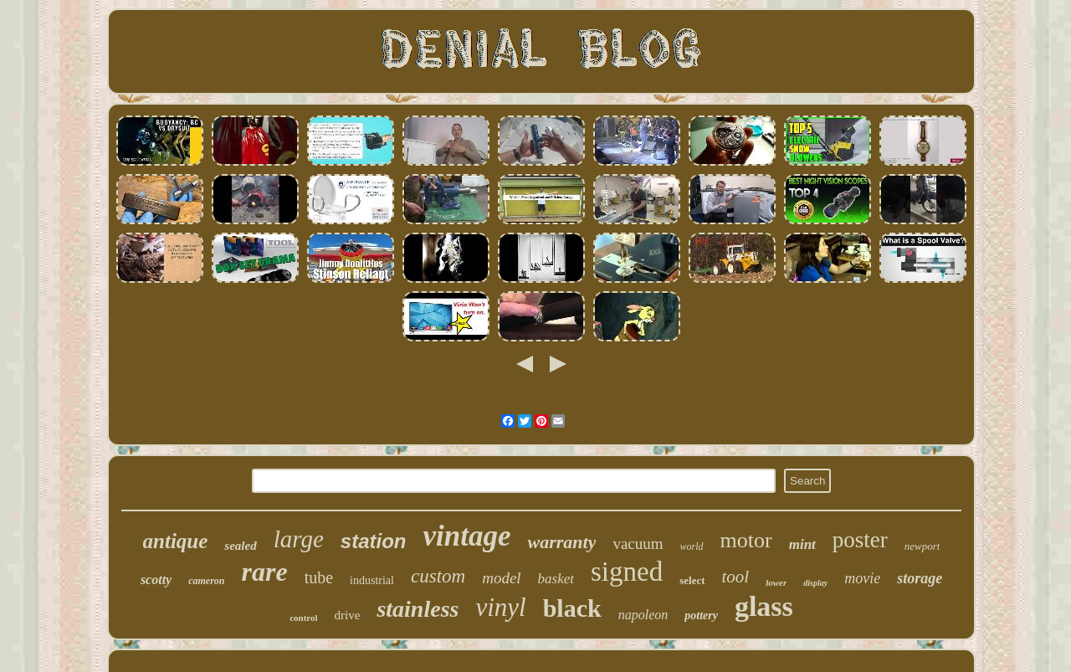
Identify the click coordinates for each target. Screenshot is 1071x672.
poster (860, 539)
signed (627, 572)
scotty (156, 579)
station (374, 541)
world (692, 546)
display (815, 582)
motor (746, 540)
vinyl (500, 607)
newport (922, 546)
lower (776, 582)
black (572, 608)
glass (764, 606)
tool (736, 577)
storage (919, 578)
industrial (372, 580)
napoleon (643, 615)
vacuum (637, 543)
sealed (240, 545)
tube (319, 577)
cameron (206, 581)
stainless (418, 609)
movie (862, 578)
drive (348, 615)
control (303, 618)
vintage (467, 536)
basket (556, 579)
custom (438, 576)
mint (802, 544)
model (501, 578)
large (299, 539)
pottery (701, 615)
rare (265, 572)
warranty (561, 541)
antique (175, 541)
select (692, 580)
